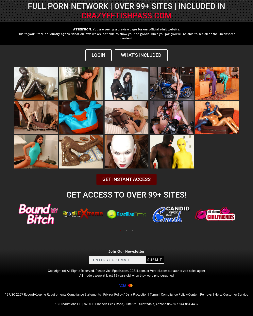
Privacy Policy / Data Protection (125, 294)
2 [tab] (126, 230)
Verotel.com (158, 271)
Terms (154, 294)
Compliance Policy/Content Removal (186, 294)
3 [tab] (132, 230)
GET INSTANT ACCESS (126, 179)
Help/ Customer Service (231, 294)
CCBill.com (137, 271)
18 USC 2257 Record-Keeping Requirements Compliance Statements (53, 294)
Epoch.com (120, 271)
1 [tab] (121, 230)
